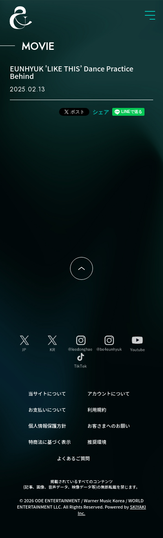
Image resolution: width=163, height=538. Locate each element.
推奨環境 (96, 441)
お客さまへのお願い (108, 425)
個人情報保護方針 (47, 425)
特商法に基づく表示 (49, 441)
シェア (101, 112)
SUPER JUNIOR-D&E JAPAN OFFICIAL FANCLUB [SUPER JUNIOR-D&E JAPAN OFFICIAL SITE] (33, 17)
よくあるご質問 (73, 458)
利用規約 (96, 409)
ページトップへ (81, 268)
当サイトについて (47, 393)
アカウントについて (108, 393)
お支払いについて (47, 409)
